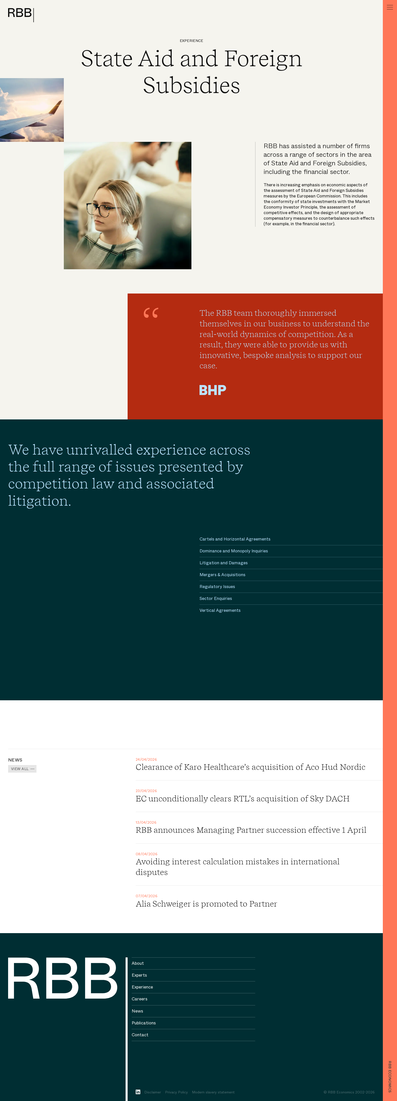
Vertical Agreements (220, 610)
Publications (144, 1023)
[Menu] (390, 7)
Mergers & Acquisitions (222, 575)
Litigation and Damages (224, 563)
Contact (140, 1035)
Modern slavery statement (213, 1092)
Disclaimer (152, 1092)
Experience (191, 40)
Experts (139, 975)
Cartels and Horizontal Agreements (235, 539)
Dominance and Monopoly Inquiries (234, 551)
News (137, 1011)
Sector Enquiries (216, 598)
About (138, 963)
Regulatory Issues (217, 586)
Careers (139, 999)
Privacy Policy (176, 1092)
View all (19, 768)
